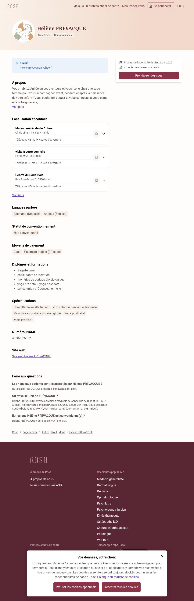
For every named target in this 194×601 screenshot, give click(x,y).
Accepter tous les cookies (121, 587)
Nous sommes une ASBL (46, 485)
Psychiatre (104, 503)
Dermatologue (106, 485)
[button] (162, 556)
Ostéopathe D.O (107, 522)
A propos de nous (42, 479)
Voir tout (102, 540)
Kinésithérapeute (108, 515)
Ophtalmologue (107, 497)
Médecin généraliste (110, 479)
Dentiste (102, 491)
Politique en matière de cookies (118, 577)
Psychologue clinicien (111, 509)
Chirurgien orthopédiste (112, 528)
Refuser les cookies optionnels (76, 587)
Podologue (104, 534)
